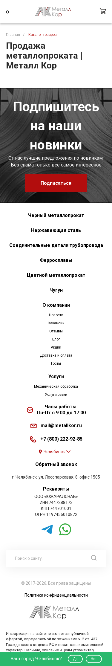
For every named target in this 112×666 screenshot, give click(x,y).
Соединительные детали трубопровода (56, 245)
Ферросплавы (56, 260)
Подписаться (56, 183)
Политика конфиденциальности (56, 595)
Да (75, 659)
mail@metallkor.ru (61, 425)
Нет (94, 659)
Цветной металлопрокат (56, 275)
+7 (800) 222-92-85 (61, 439)
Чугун (56, 290)
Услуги (56, 376)
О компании (56, 305)
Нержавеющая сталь (56, 230)
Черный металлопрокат (56, 215)
